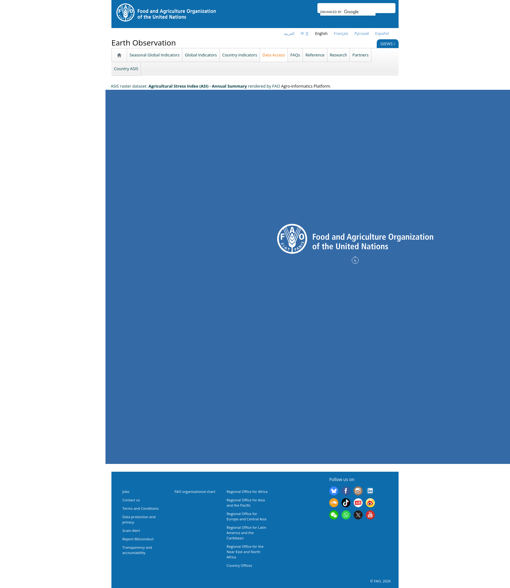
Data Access (273, 55)
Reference (314, 55)
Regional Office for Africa (247, 491)
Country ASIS (126, 68)
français (341, 33)
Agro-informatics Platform (305, 86)
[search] (347, 12)
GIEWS (387, 43)
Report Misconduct (138, 539)
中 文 (305, 33)
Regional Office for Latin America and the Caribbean (246, 532)
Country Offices (239, 565)
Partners (360, 55)
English (321, 33)
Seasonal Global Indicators (154, 55)
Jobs (125, 491)
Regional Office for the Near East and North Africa (245, 551)
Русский (362, 33)
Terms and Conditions (140, 508)
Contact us (131, 500)
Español (382, 33)
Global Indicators (201, 55)
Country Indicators (239, 55)
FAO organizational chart (194, 491)
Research (338, 55)
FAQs (295, 55)
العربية (289, 33)
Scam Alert (131, 530)
